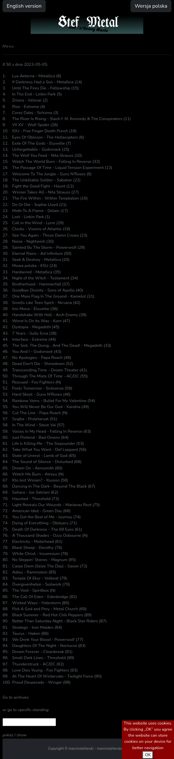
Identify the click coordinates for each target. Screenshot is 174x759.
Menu (8, 46)
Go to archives (15, 697)
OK (148, 755)
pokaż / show (15, 735)
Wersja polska (151, 6)
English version (24, 6)
